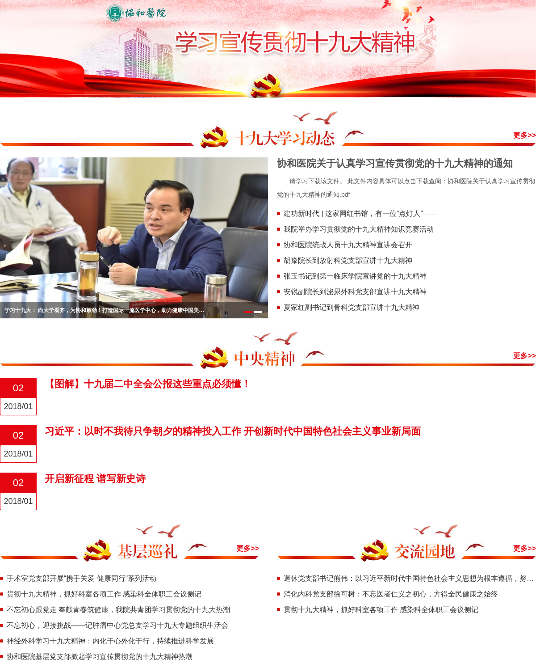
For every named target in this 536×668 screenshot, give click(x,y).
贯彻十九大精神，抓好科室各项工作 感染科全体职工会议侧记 (104, 594)
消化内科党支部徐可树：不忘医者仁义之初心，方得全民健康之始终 (391, 594)
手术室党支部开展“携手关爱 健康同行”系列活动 (81, 578)
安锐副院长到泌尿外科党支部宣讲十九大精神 (355, 292)
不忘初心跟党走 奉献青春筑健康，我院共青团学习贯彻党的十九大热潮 (118, 609)
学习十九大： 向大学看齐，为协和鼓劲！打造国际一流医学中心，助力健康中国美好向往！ (104, 310)
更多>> (524, 135)
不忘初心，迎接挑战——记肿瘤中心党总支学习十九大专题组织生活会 (117, 625)
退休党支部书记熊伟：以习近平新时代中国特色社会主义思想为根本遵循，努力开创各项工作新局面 (410, 578)
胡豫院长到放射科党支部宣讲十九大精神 (348, 260)
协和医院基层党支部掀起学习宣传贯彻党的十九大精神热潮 (100, 656)
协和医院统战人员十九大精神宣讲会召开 (348, 245)
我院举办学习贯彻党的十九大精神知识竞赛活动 (359, 229)
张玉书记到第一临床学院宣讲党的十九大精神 (355, 276)
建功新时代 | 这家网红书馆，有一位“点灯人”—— (360, 213)
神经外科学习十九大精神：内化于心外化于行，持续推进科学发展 (110, 641)
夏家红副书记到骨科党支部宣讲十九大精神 (351, 307)
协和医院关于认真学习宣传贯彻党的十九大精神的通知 (395, 163)
